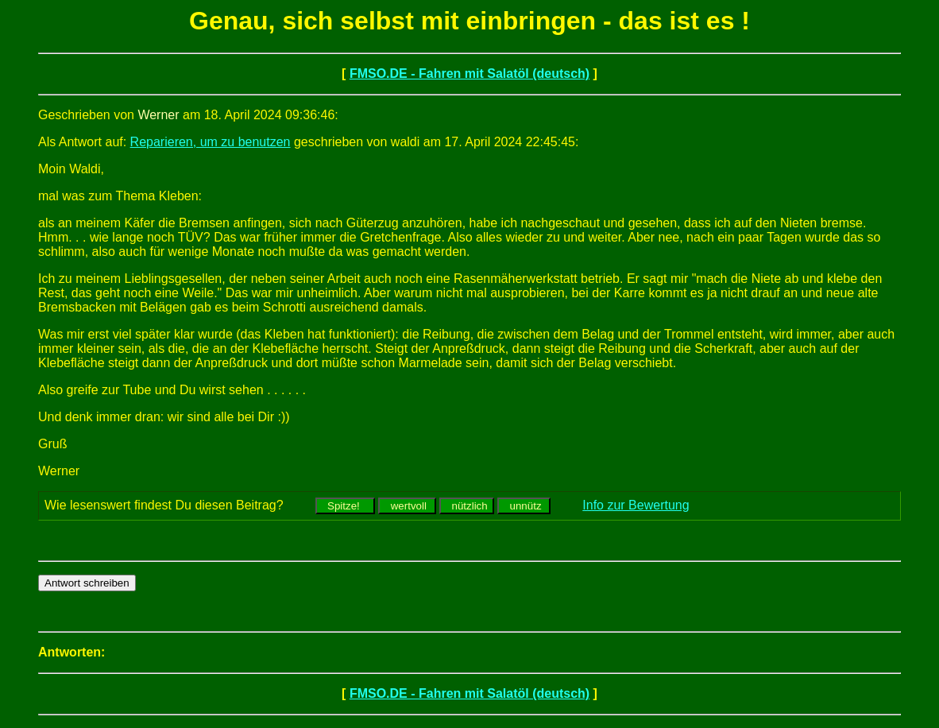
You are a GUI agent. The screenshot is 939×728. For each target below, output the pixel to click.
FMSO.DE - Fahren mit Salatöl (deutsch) (469, 73)
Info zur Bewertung (635, 505)
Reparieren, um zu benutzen (210, 142)
